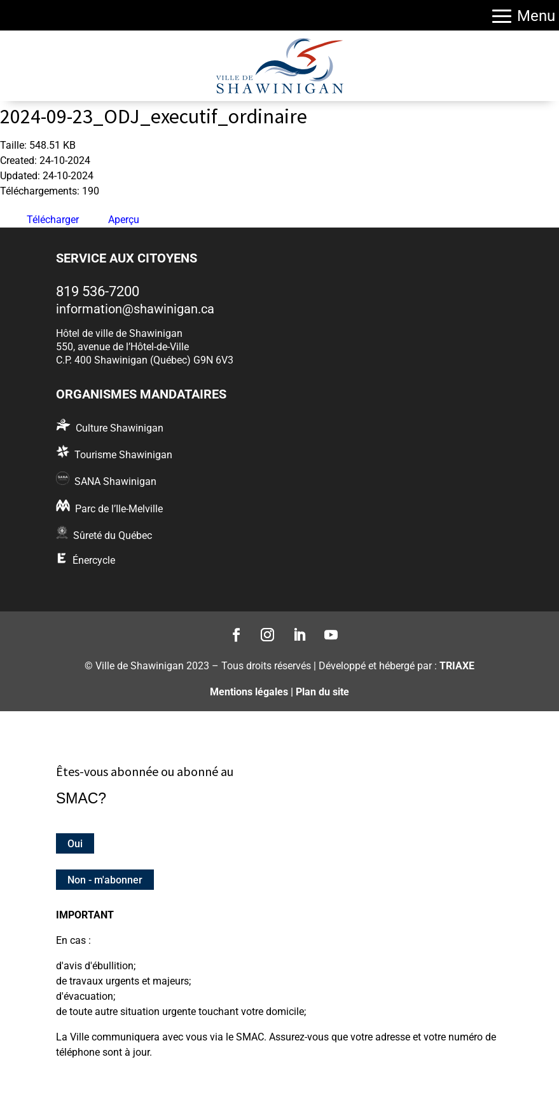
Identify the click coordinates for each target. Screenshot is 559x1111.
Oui (75, 843)
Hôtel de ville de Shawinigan (119, 333)
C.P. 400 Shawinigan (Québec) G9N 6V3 (144, 360)
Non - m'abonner (104, 880)
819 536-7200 (97, 291)
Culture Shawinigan (119, 428)
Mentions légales (249, 692)
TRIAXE (456, 666)
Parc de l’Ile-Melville (119, 509)
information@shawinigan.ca (135, 309)
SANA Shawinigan (115, 481)
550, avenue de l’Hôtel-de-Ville (122, 347)
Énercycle (93, 560)
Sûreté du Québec (112, 535)
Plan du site (322, 692)
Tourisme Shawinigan (123, 455)
